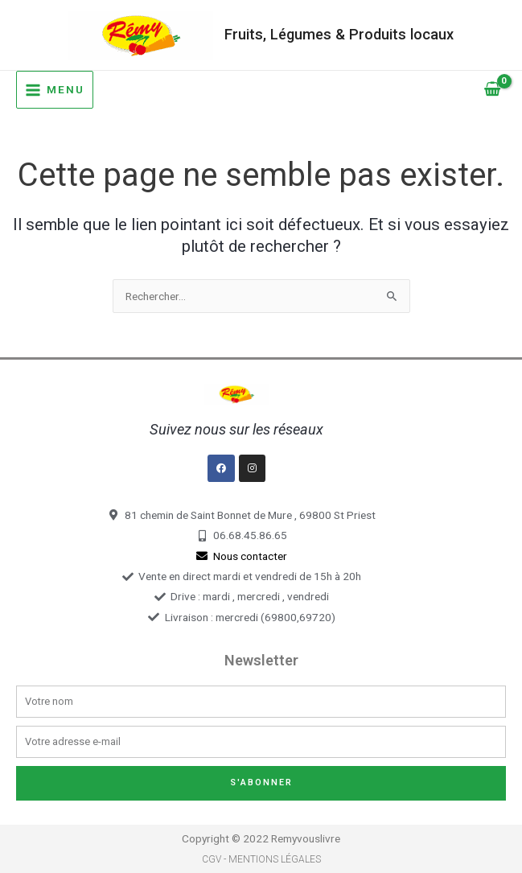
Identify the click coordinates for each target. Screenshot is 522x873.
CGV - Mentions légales (261, 859)
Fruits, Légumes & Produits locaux (339, 34)
